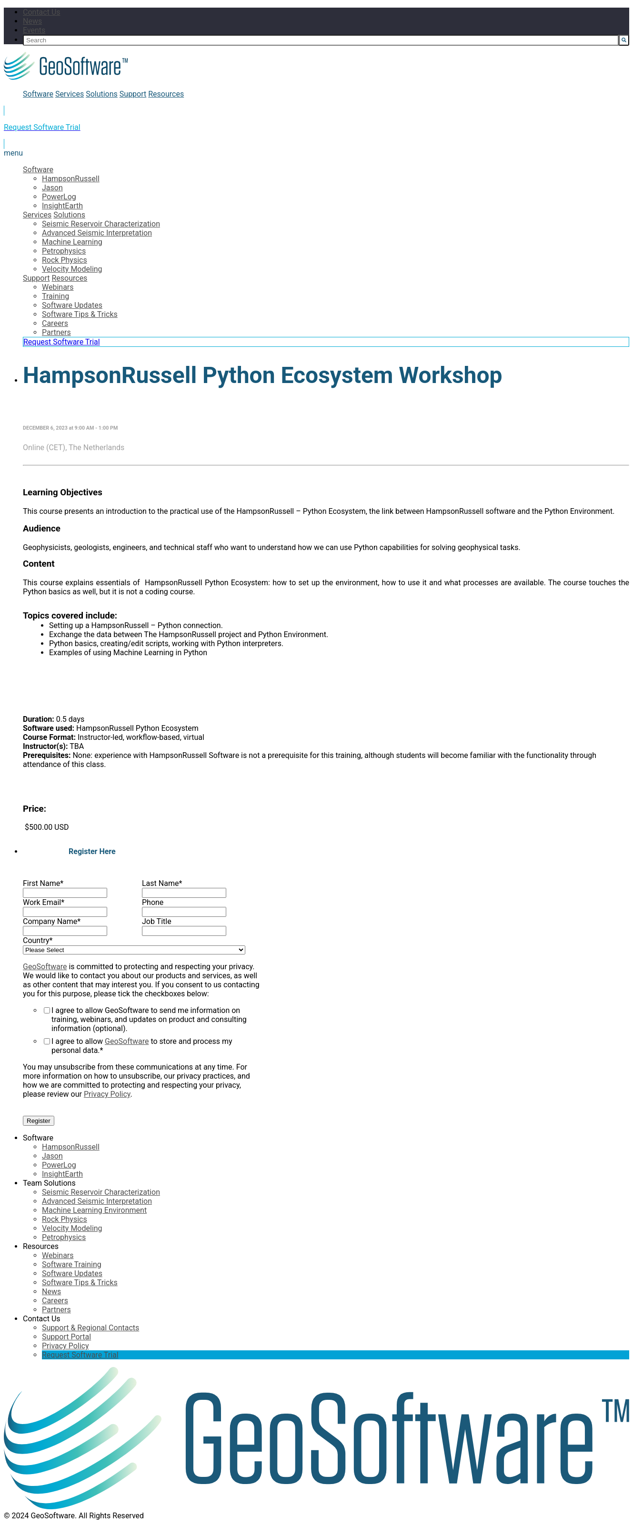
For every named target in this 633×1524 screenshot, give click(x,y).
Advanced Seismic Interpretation (97, 232)
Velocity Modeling (72, 269)
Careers (55, 323)
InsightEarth (62, 205)
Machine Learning (72, 241)
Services (69, 93)
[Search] (321, 40)
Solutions (102, 93)
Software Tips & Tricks (80, 314)
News (32, 21)
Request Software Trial (61, 341)
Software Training (71, 1264)
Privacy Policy (107, 1094)
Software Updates (72, 305)
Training (55, 296)
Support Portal (66, 1336)
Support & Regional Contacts (90, 1327)
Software (38, 93)
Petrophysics (64, 251)
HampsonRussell (71, 178)
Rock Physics (64, 260)
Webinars (58, 287)
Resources (166, 93)
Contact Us (41, 12)
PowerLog (59, 196)
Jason (52, 187)
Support (133, 93)
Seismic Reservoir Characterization (101, 223)
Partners (56, 332)
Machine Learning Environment (94, 1210)
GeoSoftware (45, 966)
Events (34, 30)
